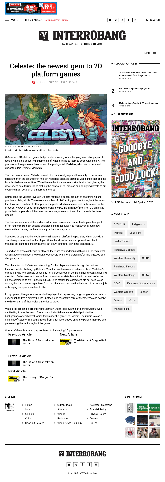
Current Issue (63, 408)
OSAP (145, 260)
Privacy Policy (96, 417)
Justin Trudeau (122, 243)
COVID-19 (119, 226)
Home (27, 408)
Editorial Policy (97, 413)
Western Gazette (123, 294)
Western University (124, 260)
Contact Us (94, 422)
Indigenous (138, 226)
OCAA (145, 277)
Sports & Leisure (33, 426)
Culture (53, 82)
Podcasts (61, 422)
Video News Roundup (68, 426)
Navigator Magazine (99, 408)
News (27, 413)
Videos (59, 417)
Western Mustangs (124, 277)
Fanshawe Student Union (141, 285)
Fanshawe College (124, 251)
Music (132, 302)
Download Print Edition (56, 20)
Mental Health (122, 310)
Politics (118, 234)
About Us (61, 413)
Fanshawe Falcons (124, 268)
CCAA (117, 285)
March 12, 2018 (69, 82)
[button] (150, 53)
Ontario (118, 302)
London (144, 294)
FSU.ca (92, 426)
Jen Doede (40, 82)
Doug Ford (135, 234)
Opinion (28, 417)
